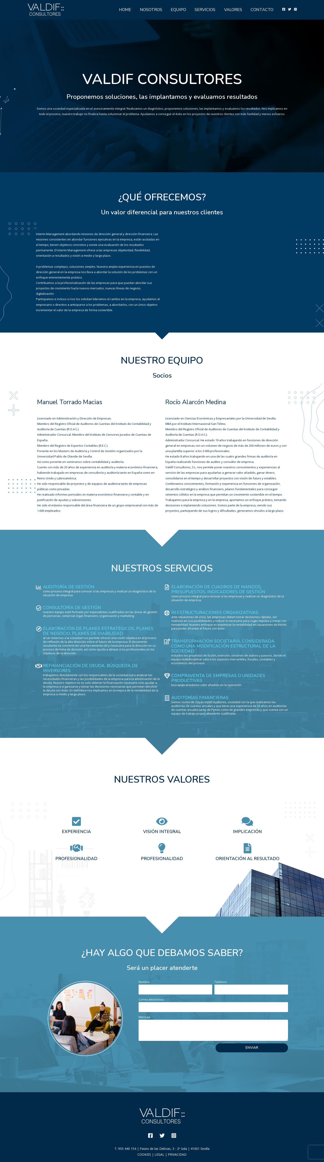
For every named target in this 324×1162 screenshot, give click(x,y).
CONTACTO (262, 9)
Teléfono (220, 982)
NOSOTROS (153, 9)
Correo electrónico (151, 999)
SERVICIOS (206, 9)
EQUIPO (180, 9)
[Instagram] (295, 9)
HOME (128, 9)
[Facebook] (283, 9)
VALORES (234, 9)
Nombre (144, 982)
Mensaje (145, 1017)
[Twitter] (289, 9)
